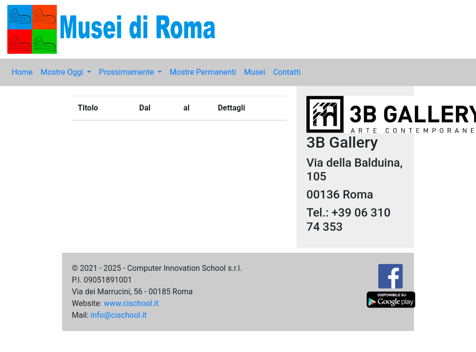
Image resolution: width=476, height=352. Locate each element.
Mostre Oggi (63, 72)
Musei (254, 72)
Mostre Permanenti (203, 72)
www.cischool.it (131, 303)
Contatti (287, 72)
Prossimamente (127, 72)
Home (22, 72)
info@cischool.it (118, 315)
